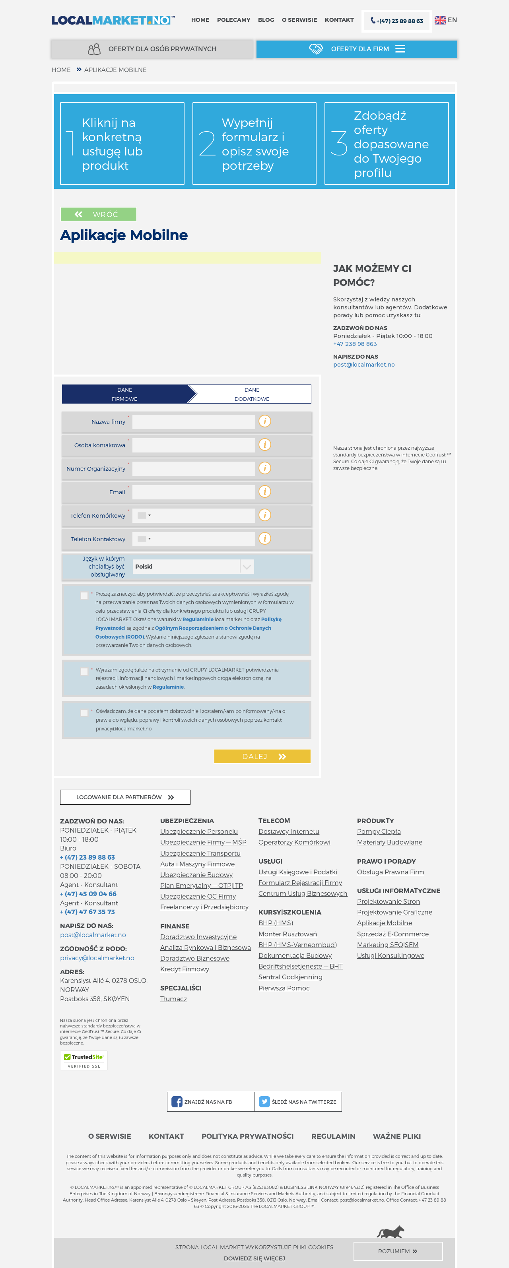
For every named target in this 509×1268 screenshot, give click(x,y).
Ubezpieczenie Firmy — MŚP (203, 842)
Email (117, 492)
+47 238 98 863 (355, 344)
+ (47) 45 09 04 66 (88, 893)
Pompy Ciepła (379, 831)
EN (446, 20)
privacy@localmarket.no (97, 957)
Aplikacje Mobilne (115, 69)
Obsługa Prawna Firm (390, 872)
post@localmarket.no (364, 364)
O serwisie (299, 19)
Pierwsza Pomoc (284, 988)
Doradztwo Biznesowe (194, 958)
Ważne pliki (397, 1136)
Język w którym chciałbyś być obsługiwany (104, 566)
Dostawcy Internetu (288, 831)
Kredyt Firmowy (184, 969)
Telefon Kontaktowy (98, 539)
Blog (266, 19)
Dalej (265, 756)
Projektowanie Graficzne (394, 912)
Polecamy (234, 19)
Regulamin (333, 1136)
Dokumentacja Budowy (295, 955)
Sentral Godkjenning (290, 977)
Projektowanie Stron (388, 901)
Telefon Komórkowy (97, 515)
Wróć (95, 214)
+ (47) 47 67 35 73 (87, 911)
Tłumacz (173, 998)
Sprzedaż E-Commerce (393, 934)
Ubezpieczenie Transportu (200, 853)
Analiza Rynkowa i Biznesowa (205, 947)
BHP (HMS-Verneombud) (297, 944)
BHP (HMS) (275, 922)
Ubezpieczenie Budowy (196, 874)
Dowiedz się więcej (254, 1258)
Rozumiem (398, 1251)
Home (200, 19)
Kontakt (339, 19)
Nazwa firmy (108, 421)
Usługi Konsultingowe (390, 955)
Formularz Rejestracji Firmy (300, 882)
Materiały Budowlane (389, 842)
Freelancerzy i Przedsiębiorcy (204, 907)
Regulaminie (198, 619)
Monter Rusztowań (287, 934)
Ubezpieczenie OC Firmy (198, 896)
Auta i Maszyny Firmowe (197, 864)
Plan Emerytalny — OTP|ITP (201, 885)
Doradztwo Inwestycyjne (198, 936)
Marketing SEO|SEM (388, 944)
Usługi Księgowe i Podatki (297, 872)
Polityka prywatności (248, 1136)
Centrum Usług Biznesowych (303, 893)
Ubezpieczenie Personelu (199, 831)
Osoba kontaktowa (99, 445)
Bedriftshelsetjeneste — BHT (300, 966)
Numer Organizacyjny (95, 468)
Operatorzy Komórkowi (294, 842)
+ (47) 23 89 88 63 (87, 857)
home (61, 69)
